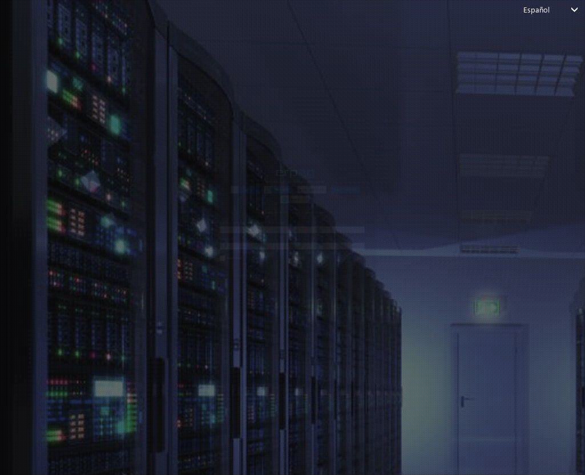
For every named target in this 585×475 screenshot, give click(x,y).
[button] (145, 94)
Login (286, 324)
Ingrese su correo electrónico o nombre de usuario (167, 191)
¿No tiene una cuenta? (286, 367)
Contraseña (92, 239)
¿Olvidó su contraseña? (110, 348)
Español (536, 9)
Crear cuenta (325, 367)
